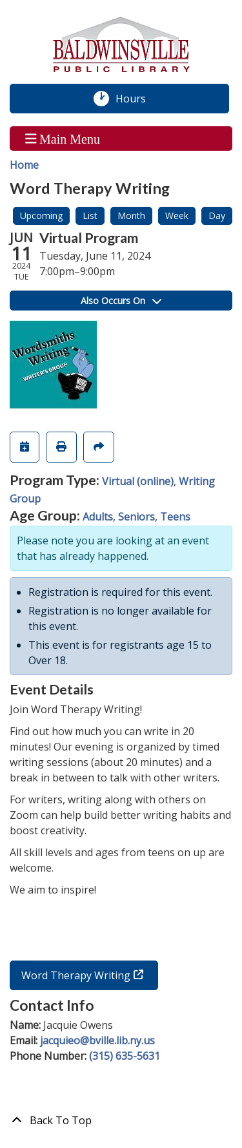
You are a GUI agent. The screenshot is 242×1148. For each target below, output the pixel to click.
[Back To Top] (121, 1120)
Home (24, 165)
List (90, 215)
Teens (175, 517)
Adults (98, 517)
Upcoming (41, 215)
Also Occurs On (121, 300)
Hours (137, 98)
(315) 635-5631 (124, 1056)
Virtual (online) (138, 481)
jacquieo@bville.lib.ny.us (97, 1040)
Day (216, 215)
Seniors (136, 517)
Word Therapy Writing (75, 975)
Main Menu (62, 138)
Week (176, 215)
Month (131, 215)
